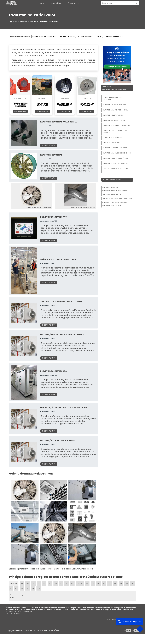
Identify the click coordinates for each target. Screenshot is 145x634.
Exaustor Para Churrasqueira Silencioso (115, 131)
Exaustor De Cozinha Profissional (116, 125)
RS (56, 583)
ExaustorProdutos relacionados (114, 88)
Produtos (74, 3)
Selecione (13, 583)
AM (87, 583)
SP (39, 583)
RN (16, 588)
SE (33, 588)
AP (109, 583)
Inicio (109, 620)
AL (104, 583)
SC (50, 583)
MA (115, 583)
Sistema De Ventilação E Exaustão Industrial (77, 36)
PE (61, 583)
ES (33, 583)
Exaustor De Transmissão (113, 138)
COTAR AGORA (20, 111)
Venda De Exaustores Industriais (115, 168)
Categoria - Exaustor (110, 187)
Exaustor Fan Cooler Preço (114, 120)
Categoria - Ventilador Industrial (114, 202)
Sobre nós (116, 620)
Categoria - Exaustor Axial (112, 195)
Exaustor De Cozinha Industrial (115, 148)
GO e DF (79, 583)
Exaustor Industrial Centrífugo (115, 158)
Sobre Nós (56, 3)
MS (127, 583)
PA (93, 583)
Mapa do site (134, 620)
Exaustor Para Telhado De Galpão (116, 110)
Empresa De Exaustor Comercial (44, 36)
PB (132, 583)
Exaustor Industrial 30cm (113, 115)
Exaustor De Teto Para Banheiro (115, 163)
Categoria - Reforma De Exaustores (115, 191)
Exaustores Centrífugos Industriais (112, 98)
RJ (22, 583)
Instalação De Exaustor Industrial (109, 36)
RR (28, 588)
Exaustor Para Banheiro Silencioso (117, 153)
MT (121, 583)
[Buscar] (136, 3)
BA (67, 583)
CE (72, 583)
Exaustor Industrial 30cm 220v (115, 105)
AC (98, 583)
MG (28, 583)
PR (44, 583)
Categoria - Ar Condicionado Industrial (117, 198)
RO (22, 588)
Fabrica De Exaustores (111, 143)
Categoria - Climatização (111, 206)
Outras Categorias (111, 180)
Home (41, 3)
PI (10, 588)
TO (39, 588)
